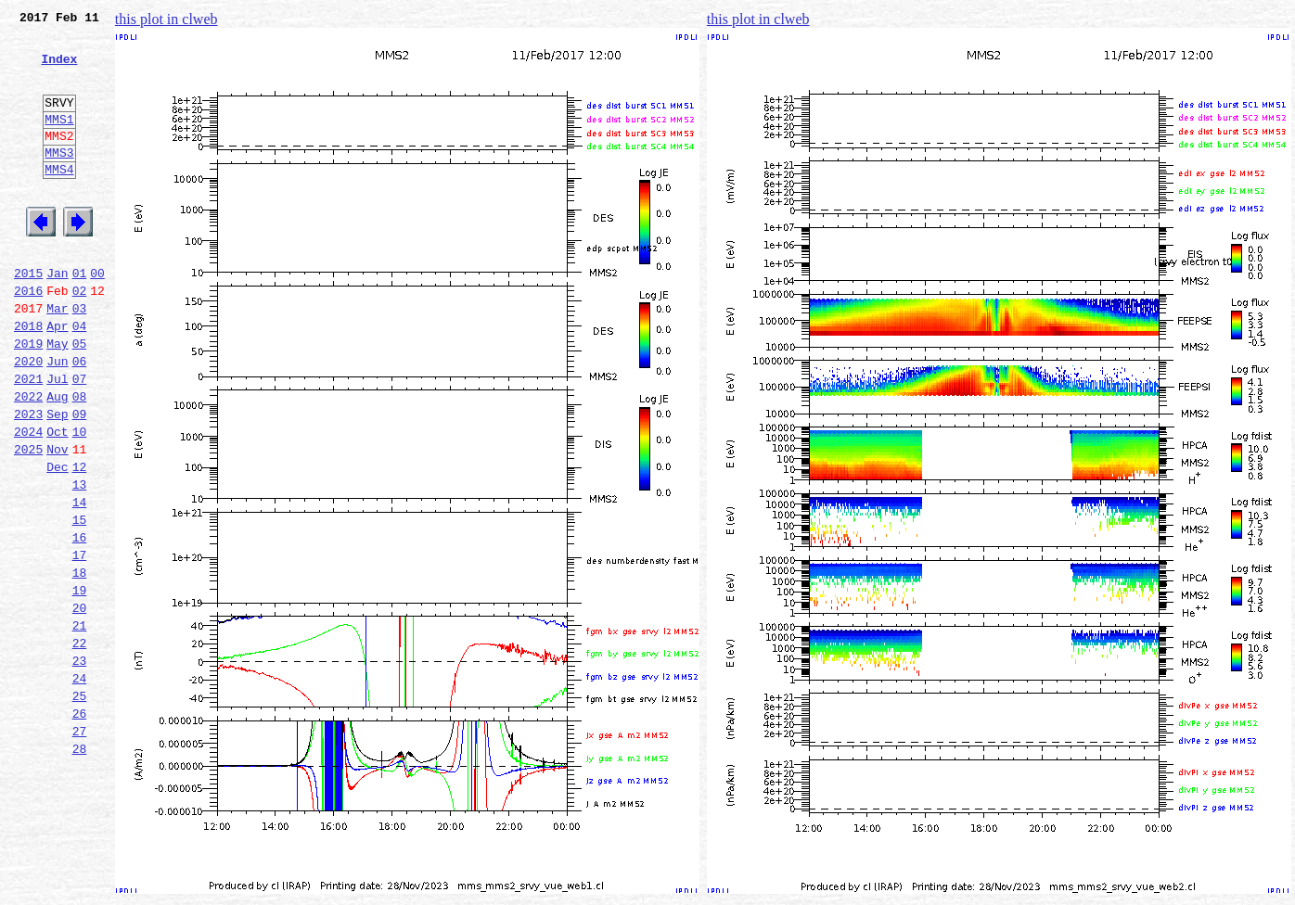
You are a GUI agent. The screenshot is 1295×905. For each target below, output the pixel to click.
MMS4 (59, 199)
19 (79, 684)
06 (79, 419)
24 (79, 786)
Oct (57, 500)
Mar (57, 358)
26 (79, 827)
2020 (28, 419)
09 (79, 480)
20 (79, 704)
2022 (28, 460)
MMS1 (59, 141)
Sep (57, 480)
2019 (28, 398)
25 (79, 806)
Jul (57, 439)
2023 (28, 480)
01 (79, 317)
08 (79, 460)
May (57, 398)
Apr (57, 378)
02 (79, 337)
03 (79, 358)
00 (97, 317)
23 (79, 766)
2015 (28, 317)
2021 (28, 439)
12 (79, 541)
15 (79, 602)
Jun (57, 419)
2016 (28, 337)
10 (79, 500)
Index (59, 69)
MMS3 (59, 180)
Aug (57, 460)
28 (79, 868)
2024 (28, 500)
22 (79, 745)
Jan (57, 317)
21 (79, 725)
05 (79, 398)
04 (79, 378)
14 (79, 582)
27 (79, 847)
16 (79, 623)
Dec (57, 541)
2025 (28, 521)
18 (79, 664)
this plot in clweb (166, 19)
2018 (28, 378)
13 (79, 562)
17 (79, 643)
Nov (57, 521)
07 (79, 439)
